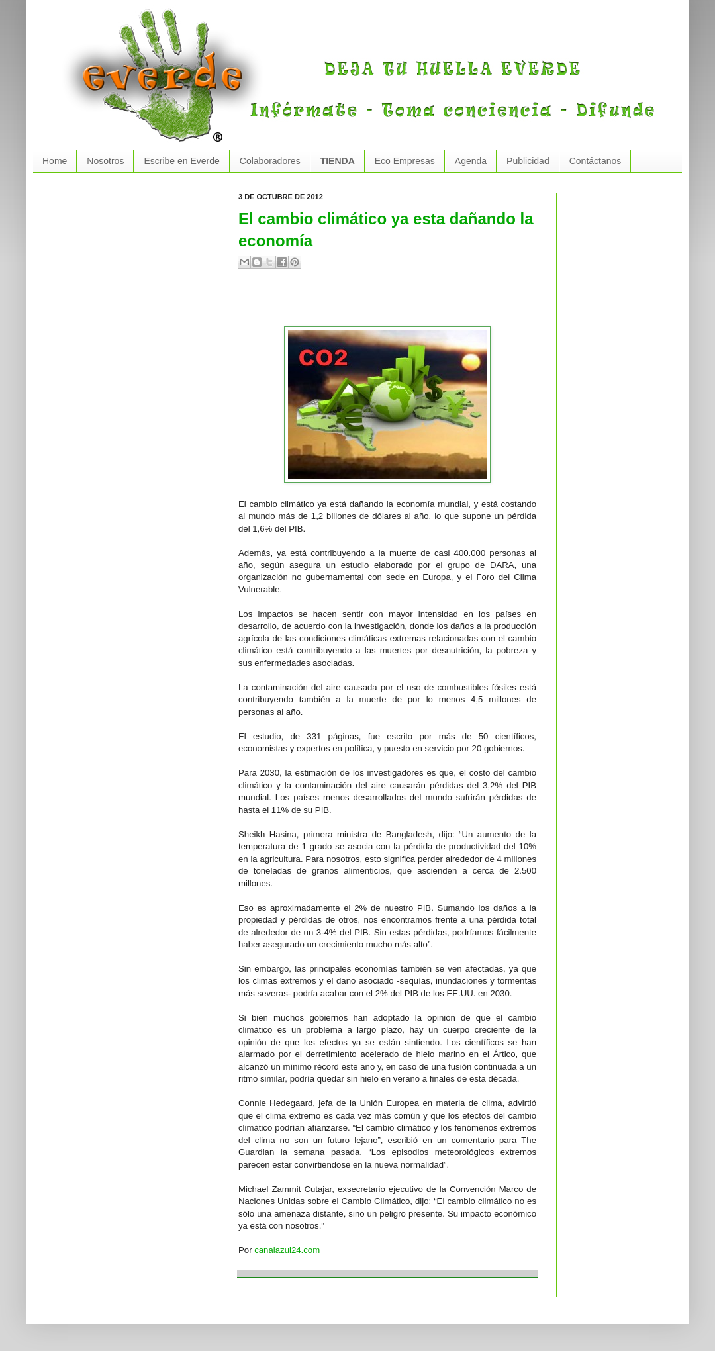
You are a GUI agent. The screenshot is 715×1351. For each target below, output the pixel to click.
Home (54, 161)
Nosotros (105, 161)
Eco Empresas (405, 161)
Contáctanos (595, 161)
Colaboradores (270, 161)
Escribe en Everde (181, 161)
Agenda (471, 161)
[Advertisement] (393, 303)
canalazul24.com (287, 1250)
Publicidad (527, 161)
